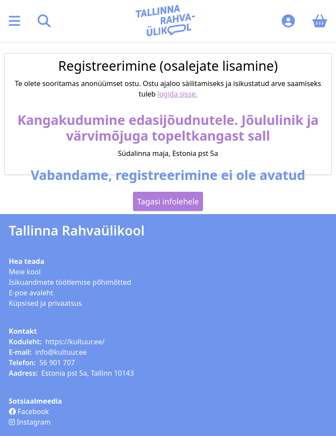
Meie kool (25, 272)
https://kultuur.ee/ (75, 341)
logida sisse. (177, 94)
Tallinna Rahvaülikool (77, 231)
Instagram (30, 422)
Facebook (29, 411)
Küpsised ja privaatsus (45, 303)
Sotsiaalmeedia (35, 401)
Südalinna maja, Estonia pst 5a (168, 153)
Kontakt (23, 331)
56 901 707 (57, 362)
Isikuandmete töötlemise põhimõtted (70, 282)
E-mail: (20, 352)
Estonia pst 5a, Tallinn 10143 (87, 373)
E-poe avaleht (31, 293)
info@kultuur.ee (61, 352)
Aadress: (23, 373)
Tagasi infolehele (168, 201)
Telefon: (22, 362)
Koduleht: (25, 341)
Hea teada (26, 261)
